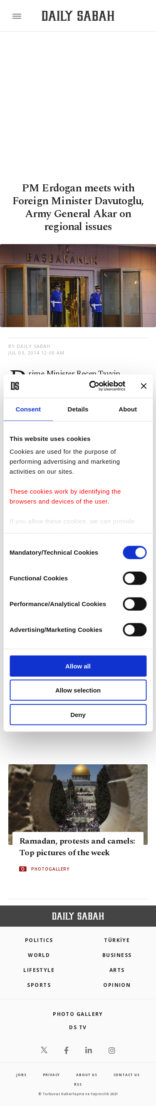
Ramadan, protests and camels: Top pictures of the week (77, 847)
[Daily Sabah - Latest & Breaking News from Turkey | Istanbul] (78, 16)
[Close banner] (143, 386)
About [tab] (128, 408)
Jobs (21, 1074)
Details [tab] (78, 408)
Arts (117, 970)
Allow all (78, 665)
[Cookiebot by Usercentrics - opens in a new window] (93, 386)
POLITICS (39, 940)
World (39, 955)
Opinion (117, 985)
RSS (78, 1084)
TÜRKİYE (117, 940)
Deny (78, 714)
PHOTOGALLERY (50, 869)
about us (86, 1074)
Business (117, 955)
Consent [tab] (28, 408)
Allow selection (78, 690)
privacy (51, 1074)
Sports (39, 985)
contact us (127, 1074)
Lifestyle (38, 970)
